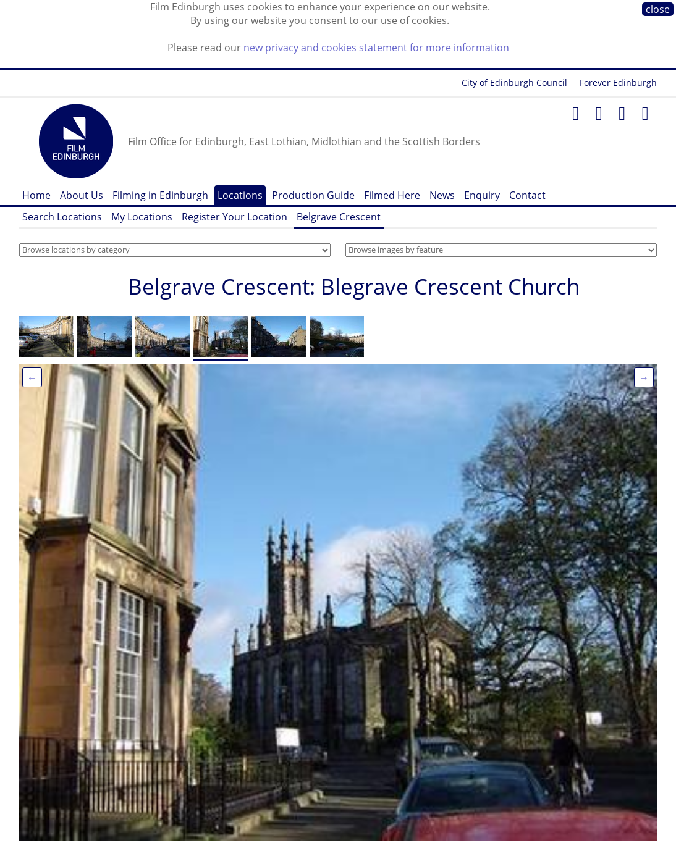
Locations (240, 195)
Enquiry (482, 195)
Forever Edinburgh (618, 82)
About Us (81, 195)
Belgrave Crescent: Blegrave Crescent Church (354, 286)
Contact (527, 195)
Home (36, 195)
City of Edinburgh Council (514, 82)
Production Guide (313, 195)
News (442, 195)
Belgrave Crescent (339, 217)
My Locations (141, 217)
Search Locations (62, 217)
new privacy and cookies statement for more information (376, 47)
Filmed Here (392, 195)
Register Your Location (234, 217)
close (658, 9)
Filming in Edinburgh (160, 195)
